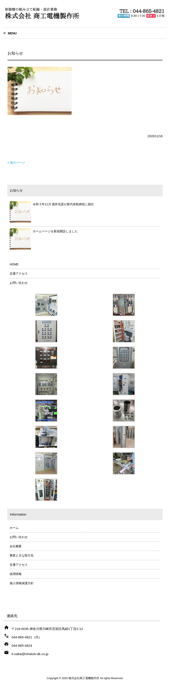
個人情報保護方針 (22, 583)
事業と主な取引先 (22, 555)
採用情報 (16, 574)
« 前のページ (16, 162)
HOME (14, 264)
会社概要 (16, 546)
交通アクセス (19, 273)
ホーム (14, 527)
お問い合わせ (19, 282)
